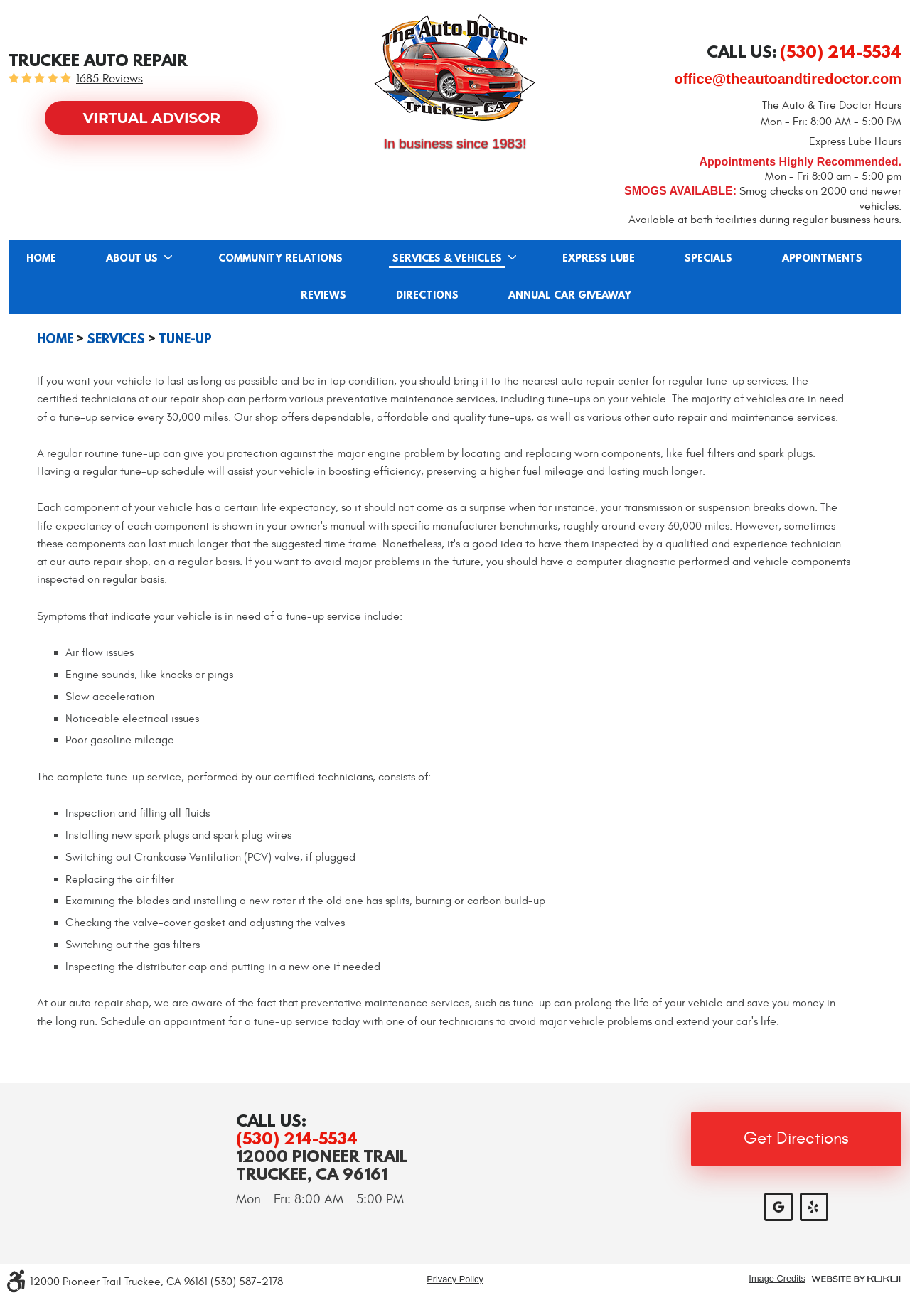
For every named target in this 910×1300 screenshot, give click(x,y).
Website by (855, 1279)
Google (778, 1207)
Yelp (814, 1207)
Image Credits (777, 1279)
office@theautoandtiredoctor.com (787, 79)
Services (116, 339)
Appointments (822, 258)
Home (41, 258)
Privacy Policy (455, 1279)
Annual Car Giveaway (569, 295)
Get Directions (796, 1139)
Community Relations (280, 258)
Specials (708, 258)
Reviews (323, 295)
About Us (132, 258)
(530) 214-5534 (297, 1138)
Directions (427, 295)
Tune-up (185, 339)
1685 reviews (109, 79)
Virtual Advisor (151, 118)
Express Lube (598, 258)
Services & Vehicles (447, 258)
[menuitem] (41, 258)
